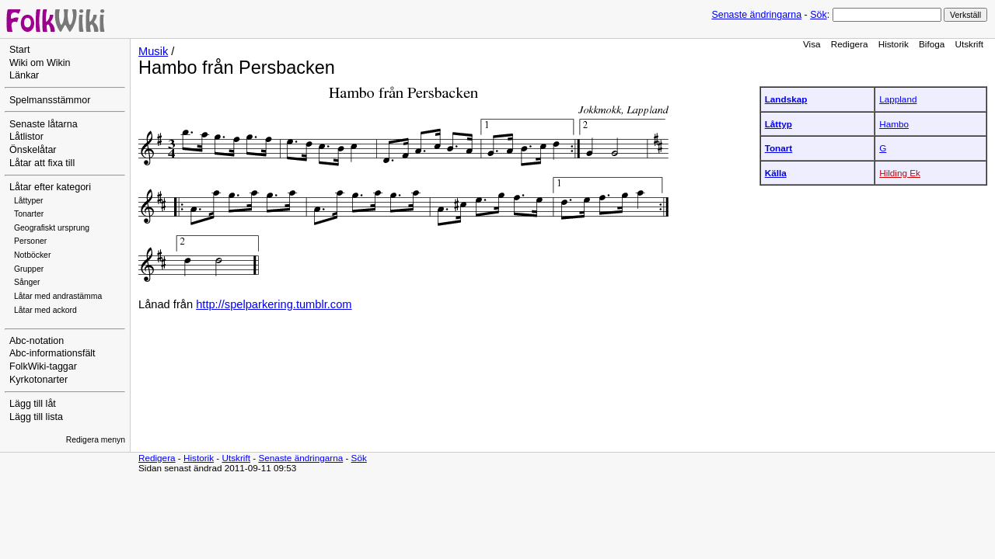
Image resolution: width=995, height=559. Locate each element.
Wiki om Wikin (40, 62)
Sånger (27, 282)
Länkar (24, 75)
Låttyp (778, 124)
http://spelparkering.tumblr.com (273, 304)
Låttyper (29, 200)
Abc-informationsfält (52, 353)
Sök (818, 14)
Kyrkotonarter (38, 379)
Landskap (786, 99)
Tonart (779, 148)
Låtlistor (26, 136)
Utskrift (969, 44)
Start (19, 49)
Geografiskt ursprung (51, 228)
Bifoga (931, 44)
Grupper (29, 269)
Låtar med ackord (45, 310)
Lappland (897, 99)
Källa (776, 173)
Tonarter (29, 214)
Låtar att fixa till (42, 163)
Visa (812, 44)
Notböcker (32, 255)
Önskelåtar (33, 149)
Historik (893, 44)
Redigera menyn (95, 440)
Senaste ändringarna (756, 14)
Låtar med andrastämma (58, 296)
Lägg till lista (36, 416)
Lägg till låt (32, 403)
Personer (30, 241)
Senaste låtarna (43, 124)
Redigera (849, 44)
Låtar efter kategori (50, 187)
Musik (153, 51)
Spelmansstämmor (49, 100)
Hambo (894, 124)
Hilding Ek (899, 173)
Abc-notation (36, 340)
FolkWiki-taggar (43, 366)
